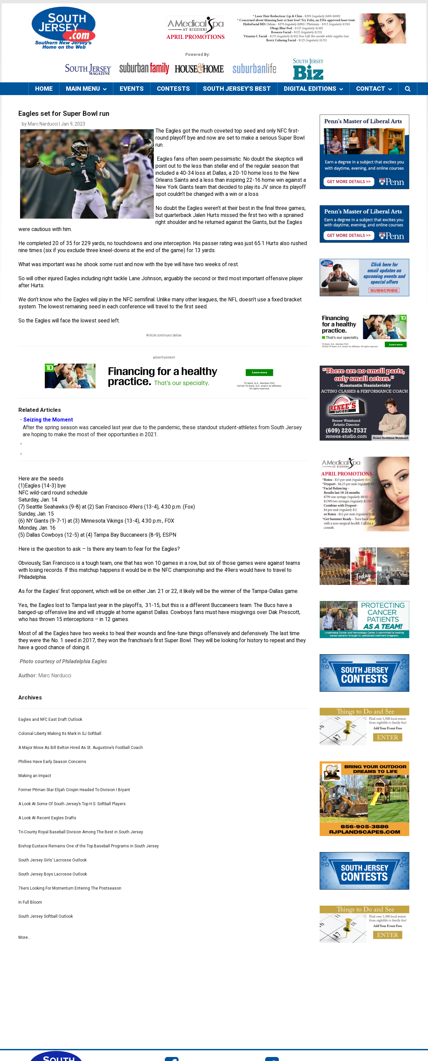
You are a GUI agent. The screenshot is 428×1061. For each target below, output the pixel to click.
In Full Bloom (30, 902)
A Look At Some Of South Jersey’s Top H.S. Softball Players (72, 804)
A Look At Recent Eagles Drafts (47, 818)
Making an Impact (34, 775)
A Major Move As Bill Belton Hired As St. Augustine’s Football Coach (80, 747)
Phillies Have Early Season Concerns (52, 761)
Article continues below (164, 335)
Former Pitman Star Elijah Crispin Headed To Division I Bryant (74, 789)
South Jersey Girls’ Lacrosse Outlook (52, 860)
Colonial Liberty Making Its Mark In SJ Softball (59, 733)
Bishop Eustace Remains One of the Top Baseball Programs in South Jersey (88, 846)
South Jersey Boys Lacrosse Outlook (52, 874)
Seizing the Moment (48, 420)
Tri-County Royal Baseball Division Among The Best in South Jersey (80, 832)
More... (24, 937)
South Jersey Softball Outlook (45, 916)
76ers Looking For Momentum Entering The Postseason (69, 888)
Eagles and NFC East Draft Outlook (50, 719)
